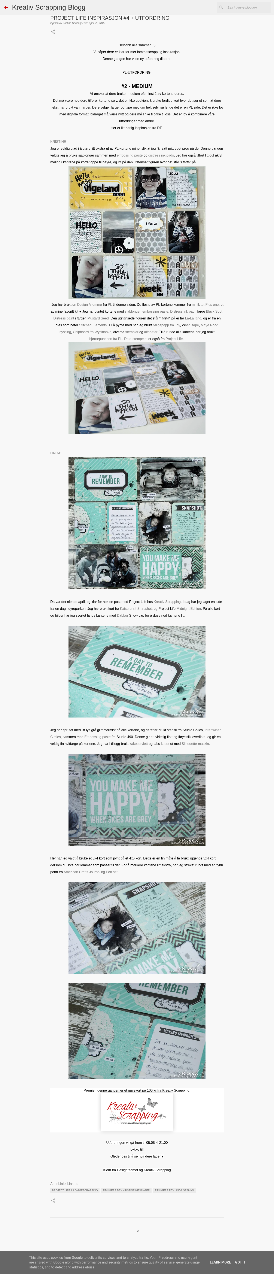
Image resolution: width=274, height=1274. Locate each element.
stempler (131, 332)
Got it (240, 1262)
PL (110, 304)
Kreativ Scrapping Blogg (48, 7)
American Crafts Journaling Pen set (91, 872)
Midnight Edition (189, 608)
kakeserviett (139, 744)
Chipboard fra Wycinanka (92, 332)
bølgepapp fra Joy (166, 325)
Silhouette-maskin (195, 744)
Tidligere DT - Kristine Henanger (126, 1190)
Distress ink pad (182, 311)
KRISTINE (58, 141)
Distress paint (63, 318)
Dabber (122, 615)
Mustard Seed (98, 318)
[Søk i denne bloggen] (248, 7)
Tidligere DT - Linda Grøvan (174, 1190)
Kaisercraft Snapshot (136, 608)
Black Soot (214, 311)
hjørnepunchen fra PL (105, 339)
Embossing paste (97, 737)
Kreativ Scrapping (167, 602)
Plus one (212, 304)
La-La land (193, 318)
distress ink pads (161, 155)
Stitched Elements (93, 325)
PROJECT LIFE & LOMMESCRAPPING (75, 1190)
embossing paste (130, 155)
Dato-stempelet (135, 339)
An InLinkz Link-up (64, 1184)
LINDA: (55, 453)
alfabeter (150, 332)
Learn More (220, 1262)
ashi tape (192, 325)
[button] (52, 32)
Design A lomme (89, 304)
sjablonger (132, 311)
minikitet (198, 304)
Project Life (174, 339)
